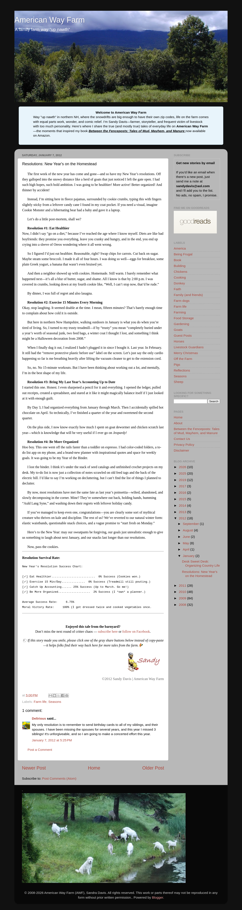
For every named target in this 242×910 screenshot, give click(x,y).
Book (177, 260)
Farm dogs (181, 300)
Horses (179, 341)
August (188, 530)
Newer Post (34, 769)
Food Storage (184, 318)
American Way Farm (49, 19)
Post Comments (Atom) (59, 780)
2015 (183, 499)
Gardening (181, 324)
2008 (183, 604)
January (189, 556)
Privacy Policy (184, 444)
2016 (183, 492)
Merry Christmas (186, 353)
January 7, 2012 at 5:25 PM (52, 742)
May (186, 543)
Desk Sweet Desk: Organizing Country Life (201, 563)
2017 (183, 486)
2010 (183, 592)
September (191, 524)
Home (94, 769)
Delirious (39, 720)
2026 (183, 467)
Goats (178, 330)
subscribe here (108, 633)
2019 (183, 480)
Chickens (180, 271)
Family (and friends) (188, 295)
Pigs (177, 364)
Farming (180, 312)
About (178, 423)
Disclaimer (181, 450)
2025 (183, 473)
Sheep (178, 382)
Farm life (40, 703)
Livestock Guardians (189, 347)
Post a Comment (40, 751)
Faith (177, 289)
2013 (183, 512)
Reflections (182, 370)
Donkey (179, 283)
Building (179, 266)
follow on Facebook (136, 633)
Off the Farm (183, 359)
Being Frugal (183, 254)
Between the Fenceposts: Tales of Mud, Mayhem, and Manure (137, 131)
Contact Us (182, 439)
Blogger (157, 899)
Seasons (54, 703)
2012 (183, 518)
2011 (183, 585)
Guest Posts (183, 335)
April (186, 549)
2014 (183, 505)
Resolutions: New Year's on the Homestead (199, 573)
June (187, 536)
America (180, 248)
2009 (183, 598)
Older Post (153, 769)
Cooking (180, 277)
